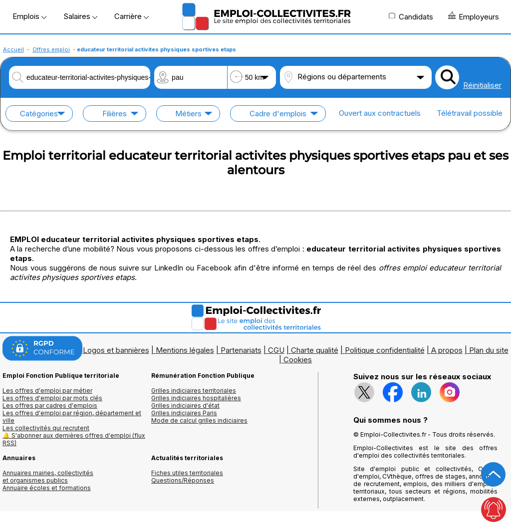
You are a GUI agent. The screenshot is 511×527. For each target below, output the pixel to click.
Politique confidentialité (385, 350)
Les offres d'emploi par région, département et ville (71, 416)
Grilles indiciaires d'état (185, 405)
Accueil (13, 49)
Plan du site (489, 350)
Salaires (80, 16)
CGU (276, 350)
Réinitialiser (482, 85)
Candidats (410, 16)
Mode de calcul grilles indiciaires (199, 420)
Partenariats (241, 350)
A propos (447, 350)
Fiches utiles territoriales (187, 473)
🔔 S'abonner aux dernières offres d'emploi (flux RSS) (73, 439)
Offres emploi (51, 49)
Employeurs (473, 16)
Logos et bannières (116, 350)
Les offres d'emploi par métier (47, 390)
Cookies (297, 359)
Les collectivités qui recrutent (45, 428)
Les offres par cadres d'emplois (49, 405)
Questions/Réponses (182, 480)
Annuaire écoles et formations (46, 488)
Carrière (131, 16)
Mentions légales (185, 350)
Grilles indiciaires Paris (184, 413)
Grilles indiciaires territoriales (193, 390)
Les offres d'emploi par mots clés (52, 398)
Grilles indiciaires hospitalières (196, 398)
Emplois (29, 16)
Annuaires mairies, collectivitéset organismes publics (47, 476)
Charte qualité (314, 350)
